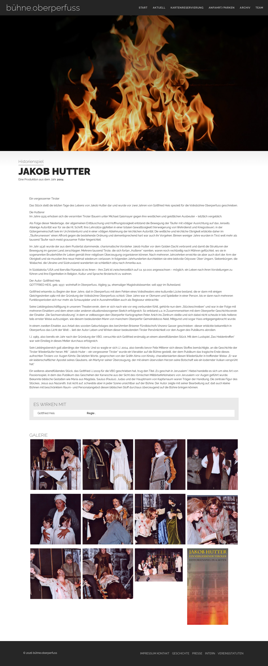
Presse (197, 653)
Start (143, 7)
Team (259, 7)
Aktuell (159, 7)
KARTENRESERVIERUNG (187, 7)
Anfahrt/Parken (222, 7)
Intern (210, 653)
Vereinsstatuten (230, 653)
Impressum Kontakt (154, 653)
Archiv (245, 7)
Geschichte (180, 653)
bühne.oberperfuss (43, 7)
